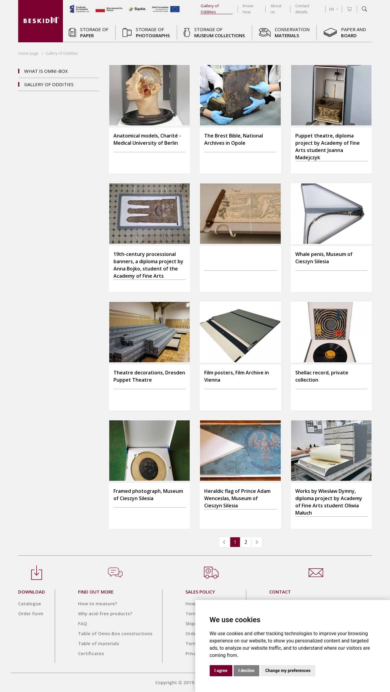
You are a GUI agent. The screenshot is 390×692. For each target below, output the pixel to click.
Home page (28, 53)
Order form (30, 613)
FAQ (82, 623)
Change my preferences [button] (287, 670)
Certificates (91, 653)
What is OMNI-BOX (46, 71)
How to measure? (97, 603)
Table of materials (98, 643)
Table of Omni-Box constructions (115, 633)
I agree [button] (221, 670)
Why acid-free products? (105, 613)
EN (333, 9)
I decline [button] (246, 670)
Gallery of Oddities (49, 84)
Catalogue (29, 603)
